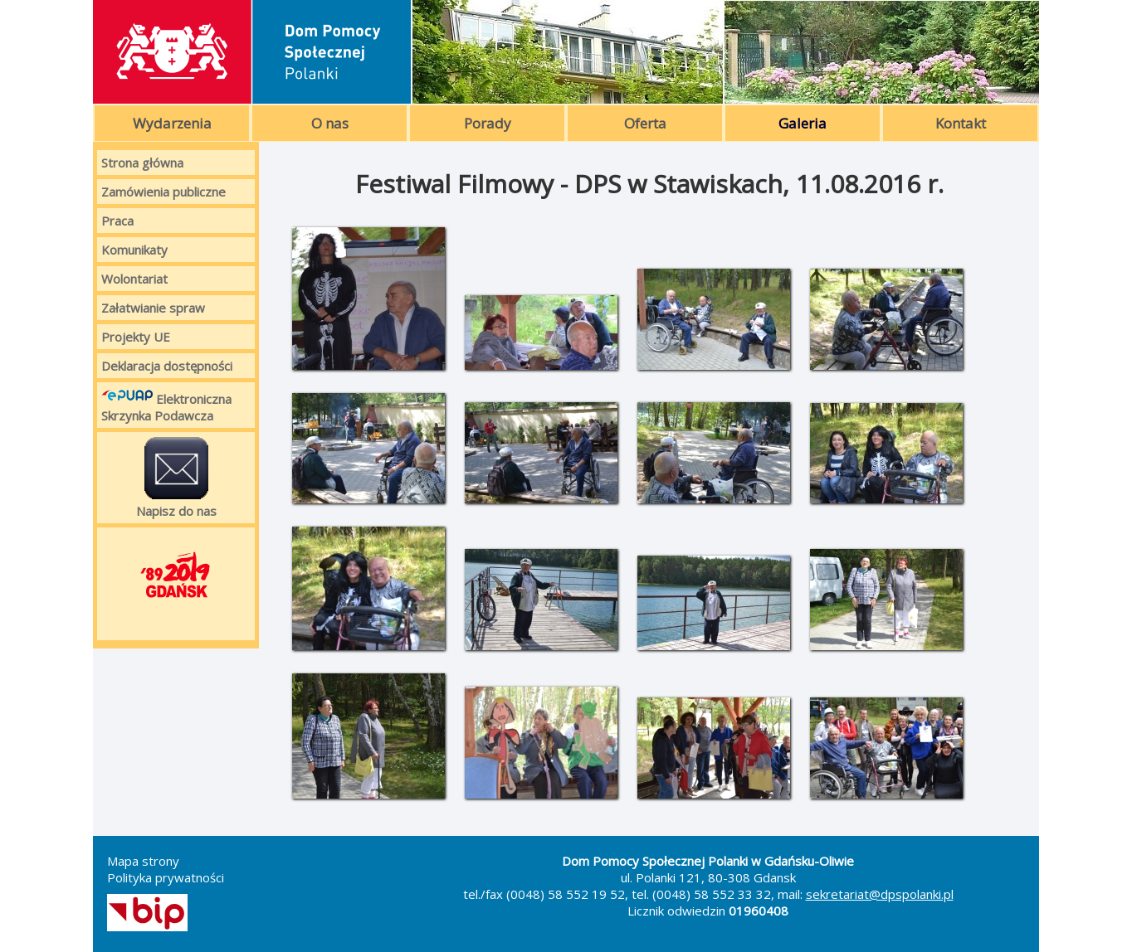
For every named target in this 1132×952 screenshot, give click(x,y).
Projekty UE (135, 336)
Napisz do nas (176, 477)
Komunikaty (134, 249)
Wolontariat (134, 278)
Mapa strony (143, 860)
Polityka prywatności (165, 877)
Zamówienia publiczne (163, 191)
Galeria (802, 123)
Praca (117, 220)
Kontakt (960, 123)
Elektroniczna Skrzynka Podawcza (166, 405)
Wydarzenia (172, 123)
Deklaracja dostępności (166, 365)
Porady (487, 123)
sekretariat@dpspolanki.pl (880, 894)
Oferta (645, 123)
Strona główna (142, 162)
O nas (330, 123)
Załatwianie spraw (153, 307)
